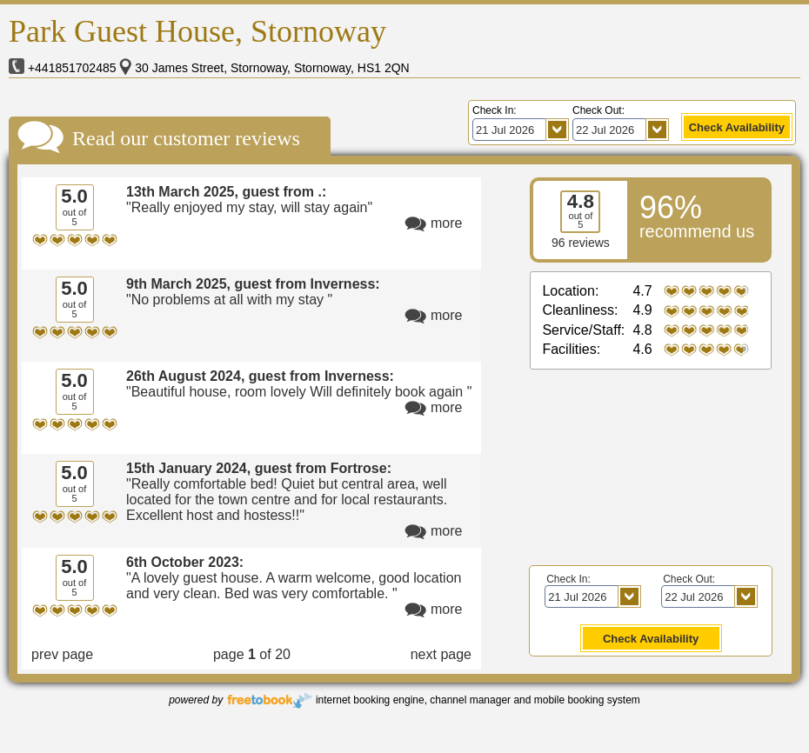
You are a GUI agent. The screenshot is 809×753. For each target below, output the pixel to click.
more (446, 223)
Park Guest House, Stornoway (197, 31)
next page (441, 654)
